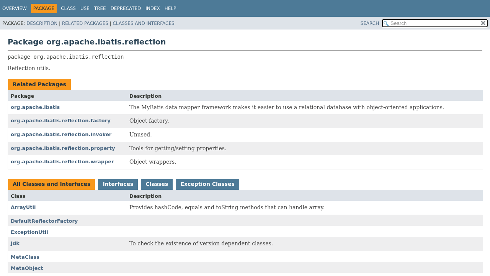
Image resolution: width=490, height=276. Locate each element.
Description (41, 23)
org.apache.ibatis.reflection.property (63, 148)
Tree (100, 8)
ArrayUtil (23, 207)
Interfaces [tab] (118, 184)
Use (85, 8)
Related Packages (85, 23)
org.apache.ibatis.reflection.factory (61, 120)
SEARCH (370, 23)
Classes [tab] (156, 184)
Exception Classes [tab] (207, 184)
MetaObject (27, 268)
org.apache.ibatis (35, 107)
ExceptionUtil (29, 232)
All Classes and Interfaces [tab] (51, 184)
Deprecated (126, 8)
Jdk (15, 243)
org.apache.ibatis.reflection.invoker (61, 134)
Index (152, 8)
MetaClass (25, 257)
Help (170, 8)
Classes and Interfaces (144, 23)
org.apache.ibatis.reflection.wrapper (62, 161)
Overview (14, 8)
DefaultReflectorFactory (44, 221)
